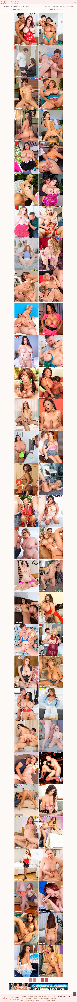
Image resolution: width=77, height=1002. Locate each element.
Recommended (70, 6)
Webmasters (60, 998)
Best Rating (55, 6)
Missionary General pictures (64, 996)
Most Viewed (62, 6)
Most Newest (48, 6)
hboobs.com (31, 996)
